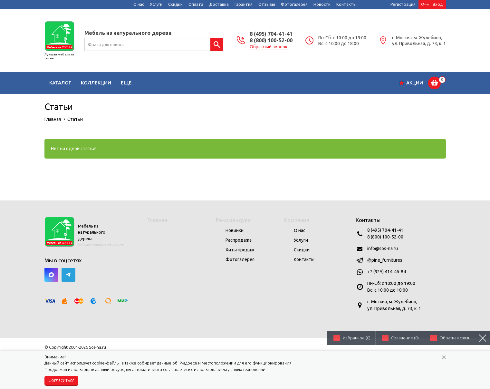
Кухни (198, 82)
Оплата (195, 4)
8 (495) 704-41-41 (271, 34)
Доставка (219, 4)
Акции (414, 82)
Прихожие (261, 82)
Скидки (175, 4)
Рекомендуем (234, 220)
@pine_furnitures (384, 260)
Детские (168, 82)
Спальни (226, 82)
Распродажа (239, 240)
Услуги (156, 4)
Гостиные (134, 82)
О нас (138, 4)
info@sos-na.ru (382, 248)
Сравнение (405, 338)
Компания (296, 220)
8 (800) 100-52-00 (271, 40)
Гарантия (244, 4)
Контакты (346, 4)
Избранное (356, 338)
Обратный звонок (268, 46)
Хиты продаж (240, 249)
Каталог (60, 82)
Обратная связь (454, 338)
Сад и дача (336, 82)
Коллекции (96, 82)
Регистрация (403, 4)
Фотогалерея (294, 4)
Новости (322, 4)
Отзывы (266, 4)
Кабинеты (298, 82)
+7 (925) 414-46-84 (386, 271)
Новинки (235, 230)
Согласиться (61, 380)
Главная (157, 220)
